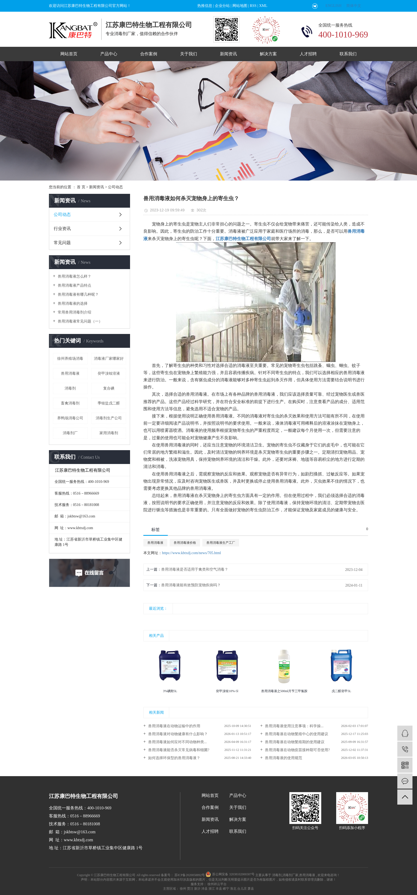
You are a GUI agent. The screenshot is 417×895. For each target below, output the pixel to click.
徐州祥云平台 (217, 884)
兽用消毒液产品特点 (74, 285)
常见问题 (62, 242)
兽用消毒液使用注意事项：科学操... (294, 726)
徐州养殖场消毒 (70, 359)
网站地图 (239, 6)
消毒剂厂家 (290, 875)
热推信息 (204, 6)
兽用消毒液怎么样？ (74, 276)
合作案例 (148, 54)
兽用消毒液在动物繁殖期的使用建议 (294, 742)
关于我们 (188, 54)
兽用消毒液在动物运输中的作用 (173, 726)
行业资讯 (62, 228)
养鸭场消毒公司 (70, 418)
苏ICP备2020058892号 (189, 875)
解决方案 (268, 54)
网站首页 (68, 54)
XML (263, 6)
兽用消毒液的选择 (72, 304)
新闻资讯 (228, 54)
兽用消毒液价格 (185, 543)
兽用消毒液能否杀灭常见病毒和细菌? (178, 750)
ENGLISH (333, 6)
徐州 (183, 888)
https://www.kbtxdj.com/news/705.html (191, 553)
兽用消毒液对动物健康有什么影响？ (177, 734)
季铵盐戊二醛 (109, 403)
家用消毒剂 (108, 433)
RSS (253, 6)
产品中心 (108, 54)
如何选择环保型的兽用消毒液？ (173, 758)
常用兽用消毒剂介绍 (74, 312)
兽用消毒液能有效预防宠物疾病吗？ (191, 585)
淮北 (233, 888)
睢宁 (226, 888)
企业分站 (222, 6)
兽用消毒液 (70, 373)
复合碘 (108, 388)
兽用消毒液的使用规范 (283, 758)
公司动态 (115, 187)
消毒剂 (70, 388)
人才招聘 (308, 54)
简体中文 (353, 6)
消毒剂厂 (70, 433)
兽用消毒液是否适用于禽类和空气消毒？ (194, 569)
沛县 (204, 888)
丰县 (219, 888)
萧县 (251, 888)
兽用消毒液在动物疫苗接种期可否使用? (297, 750)
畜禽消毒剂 (70, 403)
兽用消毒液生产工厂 (220, 543)
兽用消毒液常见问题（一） (79, 321)
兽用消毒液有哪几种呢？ (78, 294)
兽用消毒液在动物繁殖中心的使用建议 (296, 734)
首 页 (81, 187)
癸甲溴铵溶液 (109, 373)
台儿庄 (242, 888)
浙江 (211, 888)
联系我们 (348, 54)
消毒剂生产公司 (109, 418)
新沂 (197, 888)
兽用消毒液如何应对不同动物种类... (177, 742)
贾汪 (190, 888)
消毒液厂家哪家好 (109, 359)
